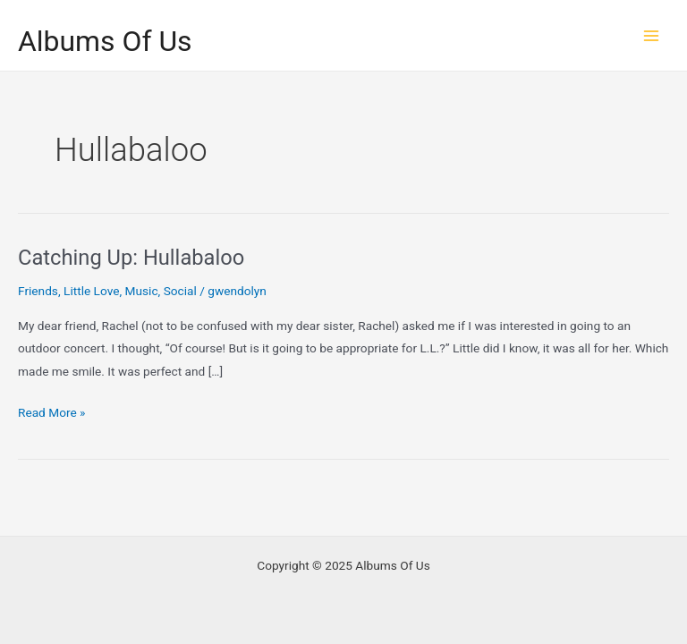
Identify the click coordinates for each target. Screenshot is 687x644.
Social (180, 291)
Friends (38, 291)
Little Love (91, 291)
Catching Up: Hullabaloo (131, 257)
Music (141, 291)
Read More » (52, 413)
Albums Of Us (105, 41)
